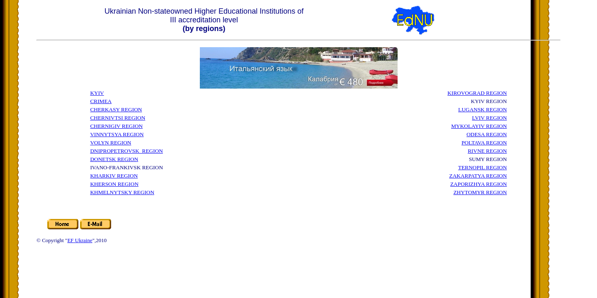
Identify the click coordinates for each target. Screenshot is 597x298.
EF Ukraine (79, 240)
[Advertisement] (311, 143)
